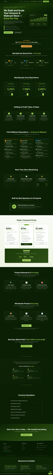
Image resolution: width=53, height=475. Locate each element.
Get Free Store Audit (8, 32)
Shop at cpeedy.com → (42, 65)
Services (21, 1)
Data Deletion (46, 455)
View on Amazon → (11, 65)
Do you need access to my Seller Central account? (26, 400)
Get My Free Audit (26, 260)
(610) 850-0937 (5, 448)
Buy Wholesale (40, 1)
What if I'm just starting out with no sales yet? (26, 412)
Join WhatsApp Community (7, 451)
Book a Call (28, 1)
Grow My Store (46, 1)
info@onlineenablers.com (6, 449)
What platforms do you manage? (26, 409)
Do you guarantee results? (26, 417)
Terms (34, 455)
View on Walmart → (26, 65)
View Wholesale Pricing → (26, 46)
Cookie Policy (28, 473)
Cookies (36, 455)
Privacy (32, 455)
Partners (32, 1)
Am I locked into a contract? (26, 406)
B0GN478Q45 (26, 68)
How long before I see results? (26, 403)
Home (23, 445)
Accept (50, 473)
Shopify (32, 68)
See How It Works (18, 32)
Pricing (25, 1)
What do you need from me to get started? (26, 415)
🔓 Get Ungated (35, 1)
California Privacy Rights (41, 455)
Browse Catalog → (26, 325)
